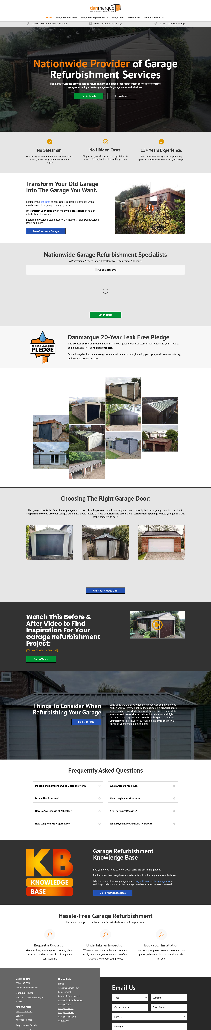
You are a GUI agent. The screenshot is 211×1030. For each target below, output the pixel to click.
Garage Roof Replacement (93, 18)
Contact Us (159, 18)
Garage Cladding (66, 968)
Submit (175, 1007)
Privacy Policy (68, 1026)
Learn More (121, 96)
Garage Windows (66, 972)
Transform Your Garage (46, 231)
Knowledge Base (24, 980)
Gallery (147, 18)
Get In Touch (41, 620)
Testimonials (134, 18)
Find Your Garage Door (105, 551)
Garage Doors (118, 18)
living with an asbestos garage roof (151, 841)
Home (49, 18)
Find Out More (86, 682)
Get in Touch (89, 96)
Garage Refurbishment (66, 18)
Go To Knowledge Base (113, 853)
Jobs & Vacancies (24, 972)
